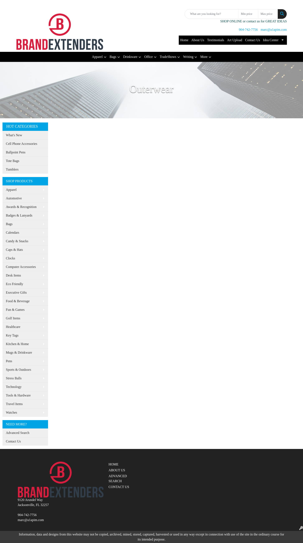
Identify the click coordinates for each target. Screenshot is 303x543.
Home (184, 40)
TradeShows (168, 57)
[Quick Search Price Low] (248, 14)
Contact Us (252, 40)
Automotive (14, 198)
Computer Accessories (21, 267)
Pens (9, 361)
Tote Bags (12, 161)
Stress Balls (14, 378)
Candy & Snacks (17, 241)
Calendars (12, 232)
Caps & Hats (14, 249)
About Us (197, 40)
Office (148, 57)
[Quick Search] (212, 14)
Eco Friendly (14, 284)
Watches (11, 412)
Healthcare (13, 327)
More (204, 57)
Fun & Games (15, 309)
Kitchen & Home (17, 344)
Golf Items (13, 318)
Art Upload (234, 40)
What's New (14, 135)
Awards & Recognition (21, 207)
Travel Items (14, 404)
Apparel (97, 57)
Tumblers (12, 169)
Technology (14, 387)
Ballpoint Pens (15, 152)
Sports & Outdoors (18, 369)
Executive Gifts (16, 292)
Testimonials (215, 40)
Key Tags (12, 335)
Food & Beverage (18, 301)
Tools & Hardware (18, 395)
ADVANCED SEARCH (118, 478)
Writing (188, 57)
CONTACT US (119, 487)
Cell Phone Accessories (21, 143)
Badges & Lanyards (19, 215)
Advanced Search (17, 433)
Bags (113, 57)
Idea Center (270, 40)
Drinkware (130, 57)
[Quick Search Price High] (268, 14)
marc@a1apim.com (274, 29)
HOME (113, 464)
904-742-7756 (248, 29)
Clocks (10, 258)
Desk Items (13, 275)
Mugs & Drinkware (19, 352)
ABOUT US (117, 470)
